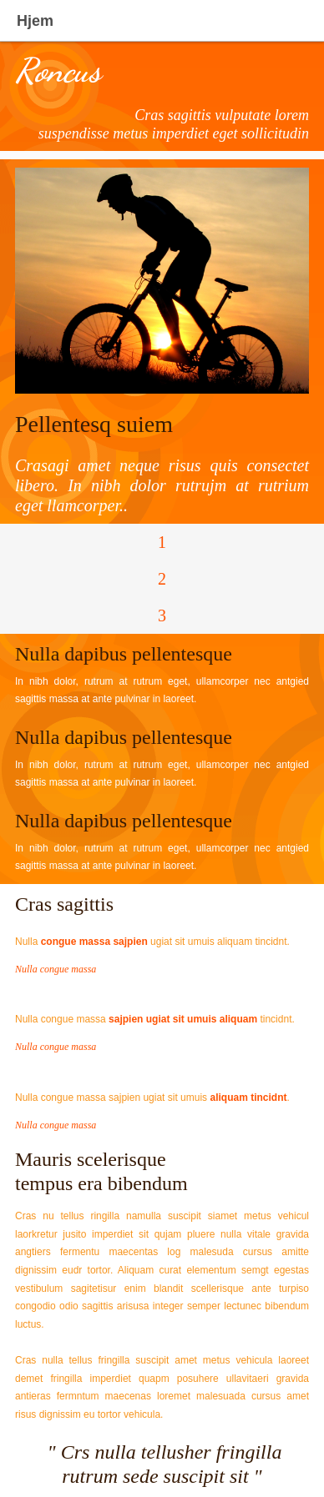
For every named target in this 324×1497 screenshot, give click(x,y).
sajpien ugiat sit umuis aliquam (183, 1019)
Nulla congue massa (55, 969)
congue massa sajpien (94, 941)
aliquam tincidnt (248, 1097)
